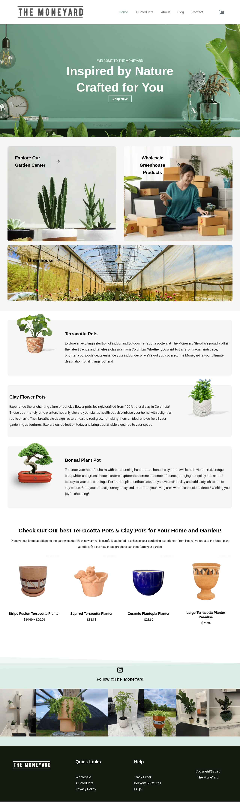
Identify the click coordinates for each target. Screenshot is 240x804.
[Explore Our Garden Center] (58, 165)
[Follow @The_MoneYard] (120, 671)
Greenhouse (37, 260)
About (165, 12)
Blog (180, 12)
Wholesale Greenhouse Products (152, 164)
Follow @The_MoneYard (120, 681)
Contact (197, 12)
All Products (145, 12)
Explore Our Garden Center (31, 164)
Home (123, 12)
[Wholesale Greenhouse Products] (178, 165)
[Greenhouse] (58, 260)
